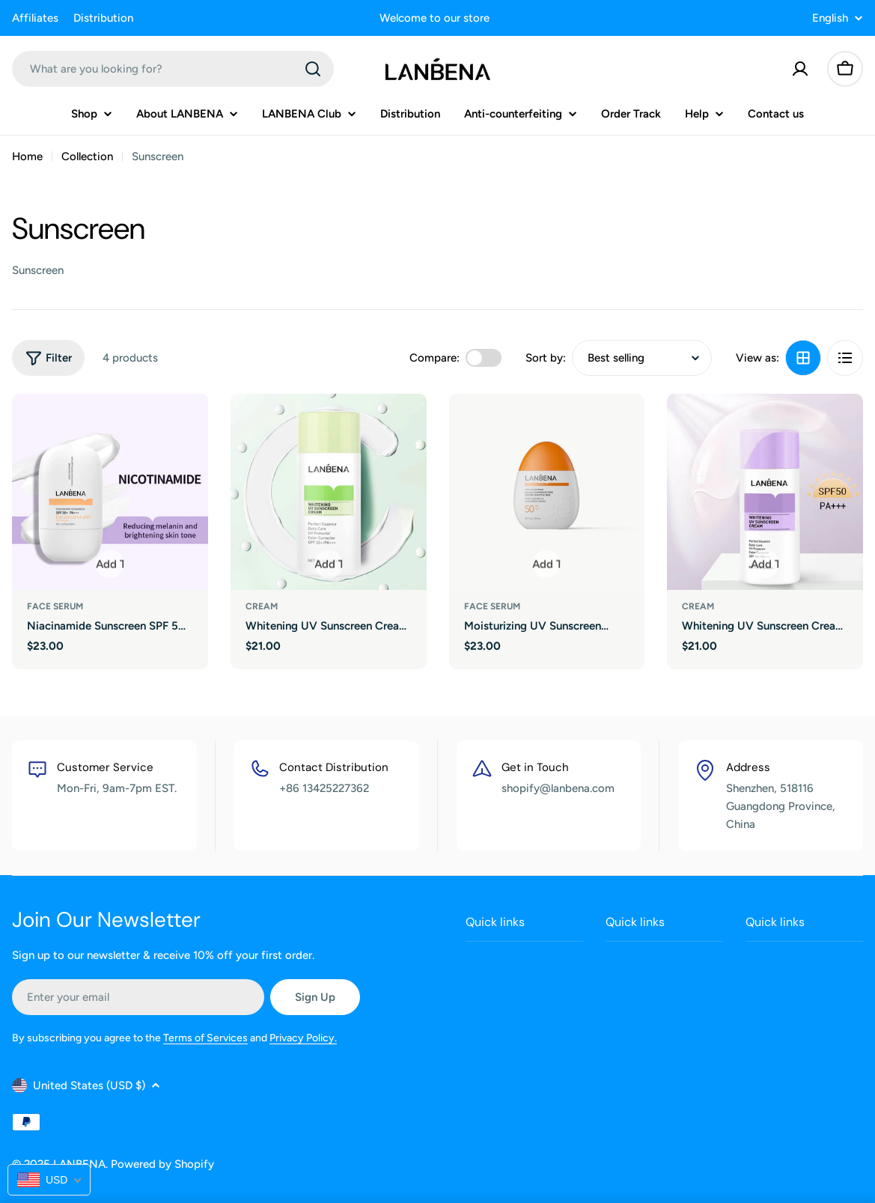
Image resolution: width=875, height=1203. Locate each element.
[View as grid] (803, 358)
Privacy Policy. (303, 1035)
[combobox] (173, 69)
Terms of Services (205, 1035)
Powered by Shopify (162, 1164)
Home (27, 156)
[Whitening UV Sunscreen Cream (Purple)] (765, 492)
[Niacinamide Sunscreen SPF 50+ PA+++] (110, 492)
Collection (87, 156)
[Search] (313, 69)
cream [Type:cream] (262, 606)
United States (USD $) (86, 1085)
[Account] (800, 69)
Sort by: (545, 358)
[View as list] (845, 358)
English (837, 18)
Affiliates (35, 18)
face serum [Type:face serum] (55, 606)
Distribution (103, 18)
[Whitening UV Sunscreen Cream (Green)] (329, 492)
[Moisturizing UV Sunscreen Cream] (547, 492)
